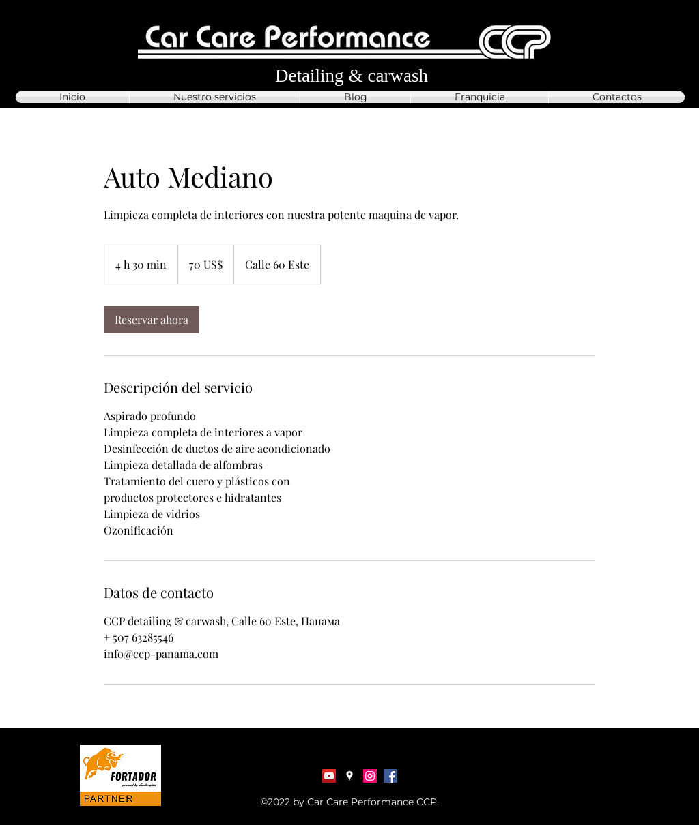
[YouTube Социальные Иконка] (329, 776)
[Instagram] (370, 776)
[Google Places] (349, 776)
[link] (151, 319)
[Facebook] (390, 776)
